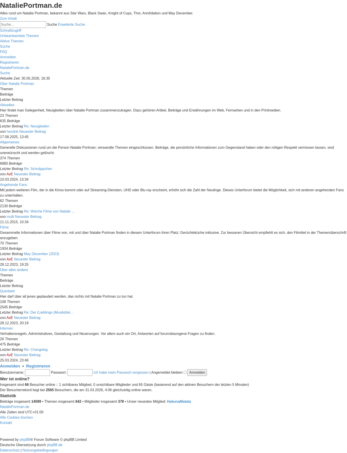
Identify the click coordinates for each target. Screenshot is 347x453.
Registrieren (38, 366)
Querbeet (7, 291)
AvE (9, 174)
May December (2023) (41, 254)
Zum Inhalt (8, 18)
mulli (10, 217)
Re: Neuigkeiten (36, 126)
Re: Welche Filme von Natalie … (49, 211)
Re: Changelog (36, 349)
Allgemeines (9, 142)
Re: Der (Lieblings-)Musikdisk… (49, 312)
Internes (6, 328)
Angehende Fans (13, 185)
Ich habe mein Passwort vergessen (121, 372)
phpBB (25, 439)
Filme (4, 227)
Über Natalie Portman (17, 84)
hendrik (12, 131)
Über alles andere (14, 270)
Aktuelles (7, 105)
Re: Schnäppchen (38, 169)
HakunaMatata (179, 401)
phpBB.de (54, 445)
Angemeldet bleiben (169, 372)
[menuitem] (19, 36)
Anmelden (10, 366)
